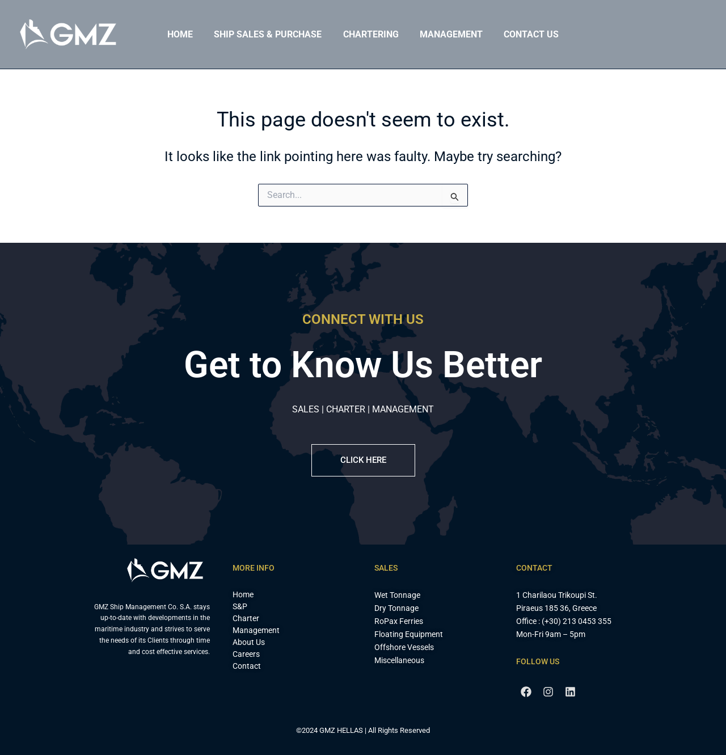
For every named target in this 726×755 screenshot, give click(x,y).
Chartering (371, 34)
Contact (247, 665)
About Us (249, 642)
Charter (246, 618)
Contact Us (525, 34)
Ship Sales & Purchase (271, 34)
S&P (240, 606)
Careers (246, 654)
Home (186, 34)
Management (448, 34)
